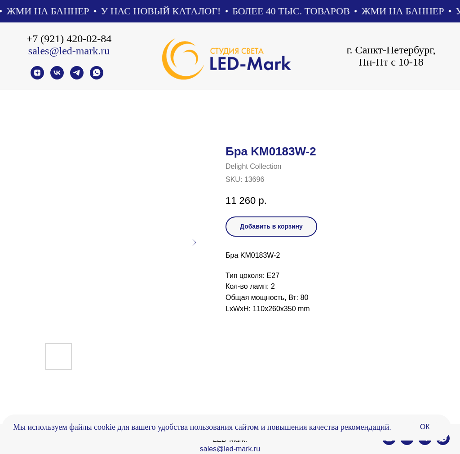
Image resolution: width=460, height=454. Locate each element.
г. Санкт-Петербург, (390, 50)
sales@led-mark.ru (69, 51)
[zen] (37, 77)
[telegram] (77, 77)
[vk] (57, 77)
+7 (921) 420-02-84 (69, 38)
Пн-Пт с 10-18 (391, 62)
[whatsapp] (96, 77)
